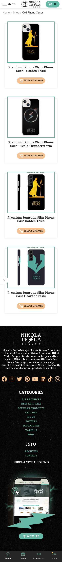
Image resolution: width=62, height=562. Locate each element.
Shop (16, 12)
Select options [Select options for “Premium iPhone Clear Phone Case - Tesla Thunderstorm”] (33, 155)
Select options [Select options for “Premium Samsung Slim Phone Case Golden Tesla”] (33, 230)
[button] (31, 536)
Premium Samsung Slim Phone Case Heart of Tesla (31, 294)
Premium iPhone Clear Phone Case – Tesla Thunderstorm (31, 143)
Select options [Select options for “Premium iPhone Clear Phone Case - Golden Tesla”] (33, 80)
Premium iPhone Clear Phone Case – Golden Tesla (31, 68)
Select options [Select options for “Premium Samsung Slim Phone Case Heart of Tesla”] (33, 305)
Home (6, 12)
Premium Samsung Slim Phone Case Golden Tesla (31, 219)
